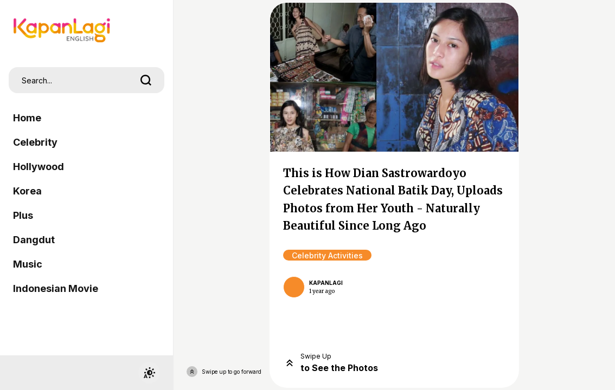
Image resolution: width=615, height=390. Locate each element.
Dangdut (34, 239)
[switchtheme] (149, 373)
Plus (23, 215)
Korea (27, 191)
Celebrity (35, 142)
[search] (145, 80)
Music (27, 264)
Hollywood (38, 166)
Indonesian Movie (55, 288)
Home (27, 117)
